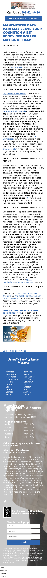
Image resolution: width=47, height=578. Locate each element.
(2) (35, 136)
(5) (16, 267)
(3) (27, 198)
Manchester (29, 376)
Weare (26, 394)
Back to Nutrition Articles (14, 351)
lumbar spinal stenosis (14, 111)
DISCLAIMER (16, 557)
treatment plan (10, 149)
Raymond (28, 371)
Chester (27, 386)
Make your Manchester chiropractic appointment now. (21, 311)
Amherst (10, 371)
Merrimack (11, 376)
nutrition (20, 282)
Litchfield (28, 379)
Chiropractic (8, 139)
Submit (23, 542)
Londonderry (12, 379)
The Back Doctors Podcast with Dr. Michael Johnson (22, 297)
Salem (8, 394)
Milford (27, 374)
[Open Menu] (43, 5)
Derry (26, 384)
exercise (29, 282)
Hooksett (10, 381)
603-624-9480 (30, 12)
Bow (25, 389)
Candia (9, 389)
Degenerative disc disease (14, 93)
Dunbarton (11, 384)
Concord (9, 386)
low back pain (16, 67)
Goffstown (28, 381)
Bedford (9, 392)
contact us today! (28, 494)
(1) (27, 113)
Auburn (27, 392)
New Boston (11, 374)
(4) (36, 237)
